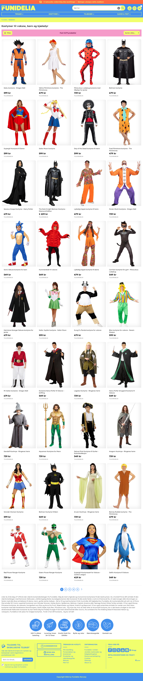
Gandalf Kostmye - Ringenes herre (17, 451)
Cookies (87, 658)
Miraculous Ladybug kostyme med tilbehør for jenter (87, 89)
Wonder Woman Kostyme (13, 512)
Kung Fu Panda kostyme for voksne (87, 330)
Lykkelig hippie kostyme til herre (86, 209)
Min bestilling (68, 650)
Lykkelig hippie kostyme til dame (86, 270)
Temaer (18, 14)
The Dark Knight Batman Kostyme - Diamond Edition (52, 210)
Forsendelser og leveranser (69, 653)
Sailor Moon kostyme (47, 149)
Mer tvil (66, 663)
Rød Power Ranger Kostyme (14, 572)
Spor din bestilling (49, 653)
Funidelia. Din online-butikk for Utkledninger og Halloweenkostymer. (18, 8)
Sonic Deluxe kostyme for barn (15, 270)
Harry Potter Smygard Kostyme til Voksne (122, 392)
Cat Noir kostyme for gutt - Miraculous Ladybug (123, 271)
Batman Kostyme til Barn (48, 512)
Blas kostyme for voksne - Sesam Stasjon (121, 331)
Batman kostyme (115, 88)
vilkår (15, 667)
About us (87, 663)
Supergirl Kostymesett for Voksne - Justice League (87, 574)
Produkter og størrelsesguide (69, 657)
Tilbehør (88, 14)
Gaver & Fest (123, 14)
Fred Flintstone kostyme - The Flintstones (120, 150)
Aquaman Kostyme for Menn (50, 451)
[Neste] (81, 589)
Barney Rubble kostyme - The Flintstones (120, 513)
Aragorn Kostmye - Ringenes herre (122, 451)
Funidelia (4, 19)
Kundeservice (49, 646)
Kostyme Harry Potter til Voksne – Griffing (51, 392)
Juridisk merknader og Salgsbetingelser (93, 653)
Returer (66, 660)
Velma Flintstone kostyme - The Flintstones (51, 89)
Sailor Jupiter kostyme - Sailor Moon (52, 330)
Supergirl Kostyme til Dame (14, 149)
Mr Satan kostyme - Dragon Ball (16, 391)
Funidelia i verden (91, 650)
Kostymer (53, 14)
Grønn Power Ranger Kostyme (50, 572)
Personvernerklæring (92, 656)
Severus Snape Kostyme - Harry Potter (18, 209)
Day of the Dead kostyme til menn (87, 149)
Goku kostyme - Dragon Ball (14, 88)
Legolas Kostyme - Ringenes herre (87, 391)
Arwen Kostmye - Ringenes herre (86, 512)
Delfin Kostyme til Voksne (119, 572)
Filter (9, 33)
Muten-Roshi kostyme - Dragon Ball (122, 209)
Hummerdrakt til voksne (48, 270)
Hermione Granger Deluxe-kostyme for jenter (18, 331)
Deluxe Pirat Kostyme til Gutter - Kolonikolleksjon (86, 452)
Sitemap (87, 660)
